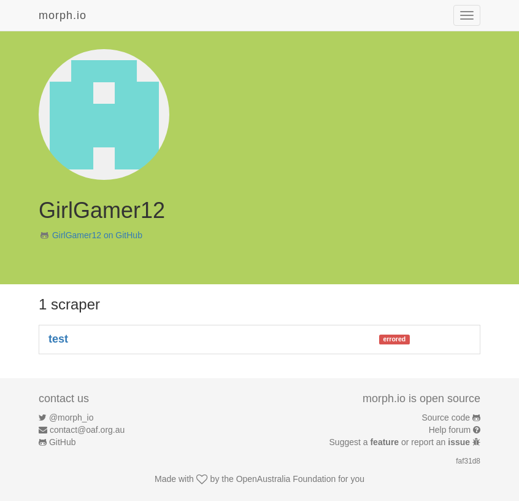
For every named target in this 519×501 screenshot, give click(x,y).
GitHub (62, 442)
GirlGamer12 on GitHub (97, 235)
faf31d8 (468, 461)
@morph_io (71, 417)
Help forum (450, 430)
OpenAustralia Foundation (286, 479)
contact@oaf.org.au (87, 430)
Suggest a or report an (400, 442)
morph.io (63, 15)
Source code (446, 417)
